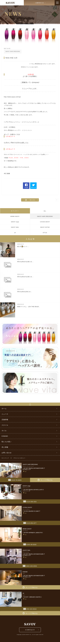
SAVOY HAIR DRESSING (45, 216)
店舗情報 (5, 419)
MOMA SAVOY (14, 216)
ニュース (5, 414)
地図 (24, 471)
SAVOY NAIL (15, 227)
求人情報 (5, 447)
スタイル (5, 425)
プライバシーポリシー (19, 458)
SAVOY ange (15, 221)
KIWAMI (5, 436)
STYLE (45, 232)
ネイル (4, 430)
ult (15, 232)
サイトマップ (5, 458)
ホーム (4, 408)
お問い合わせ (7, 453)
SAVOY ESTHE (45, 227)
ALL (45, 211)
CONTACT (30, 630)
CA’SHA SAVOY (45, 221)
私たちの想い (7, 442)
